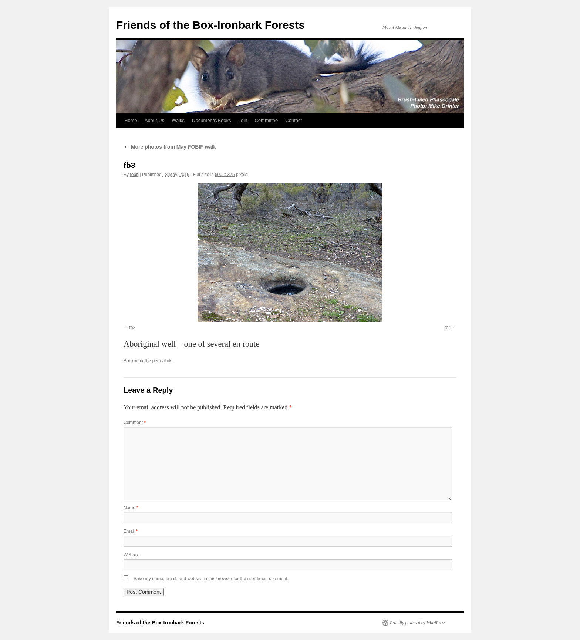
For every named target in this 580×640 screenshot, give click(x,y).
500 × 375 (225, 174)
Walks (178, 120)
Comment (135, 422)
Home (130, 120)
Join (243, 120)
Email (131, 531)
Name (131, 507)
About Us (154, 120)
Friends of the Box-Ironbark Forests (210, 25)
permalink (161, 360)
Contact (293, 120)
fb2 (132, 327)
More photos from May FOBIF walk (170, 147)
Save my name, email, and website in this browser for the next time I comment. (211, 578)
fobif (134, 174)
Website (131, 555)
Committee (266, 120)
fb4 (448, 327)
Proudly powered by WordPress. (418, 622)
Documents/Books (211, 120)
